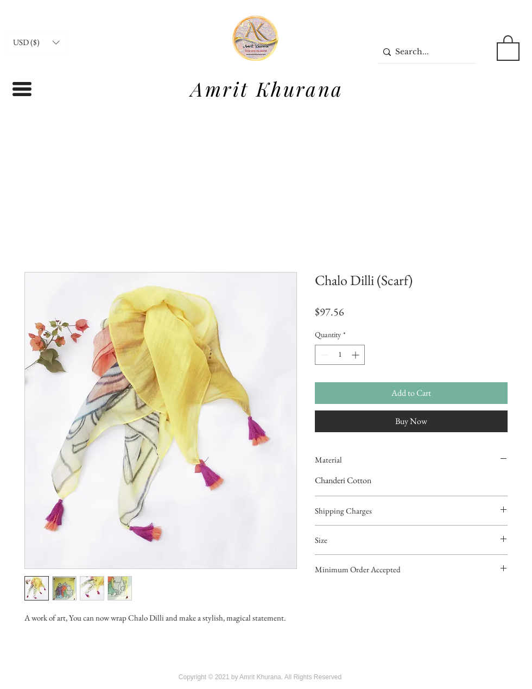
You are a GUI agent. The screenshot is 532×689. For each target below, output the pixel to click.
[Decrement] (323, 354)
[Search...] (424, 52)
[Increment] (356, 354)
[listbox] (36, 42)
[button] (36, 42)
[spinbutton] (340, 354)
